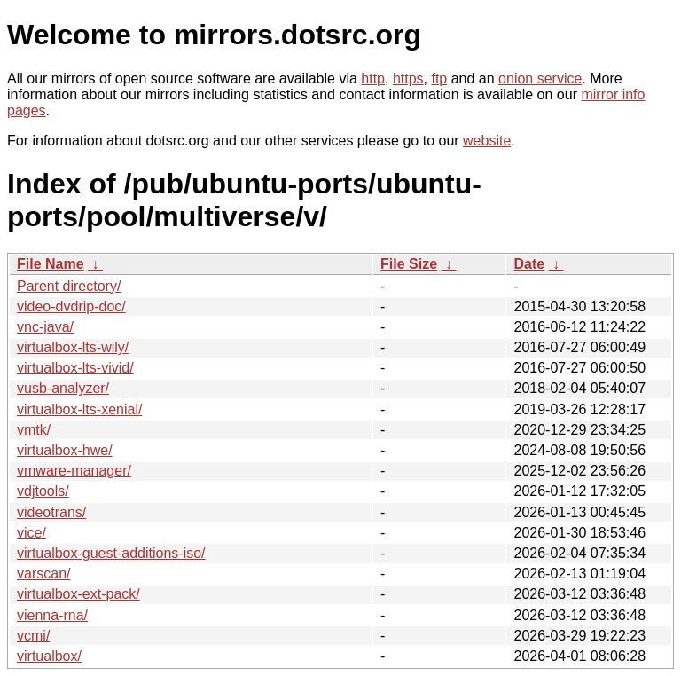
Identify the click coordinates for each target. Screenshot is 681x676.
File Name (50, 263)
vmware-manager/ (74, 470)
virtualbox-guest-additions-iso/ (111, 553)
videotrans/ (51, 512)
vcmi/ (33, 635)
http (373, 78)
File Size (408, 263)
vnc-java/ (45, 326)
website (487, 140)
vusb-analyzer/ (63, 388)
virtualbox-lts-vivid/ (75, 367)
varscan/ (43, 573)
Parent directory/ (69, 286)
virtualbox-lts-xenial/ (79, 409)
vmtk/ (34, 429)
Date (528, 263)
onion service (540, 78)
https (408, 78)
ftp (439, 78)
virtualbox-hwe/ (65, 450)
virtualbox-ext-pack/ (78, 593)
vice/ (31, 532)
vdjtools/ (43, 491)
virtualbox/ (49, 656)
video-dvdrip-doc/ (71, 306)
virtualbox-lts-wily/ (73, 347)
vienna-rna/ (52, 615)
